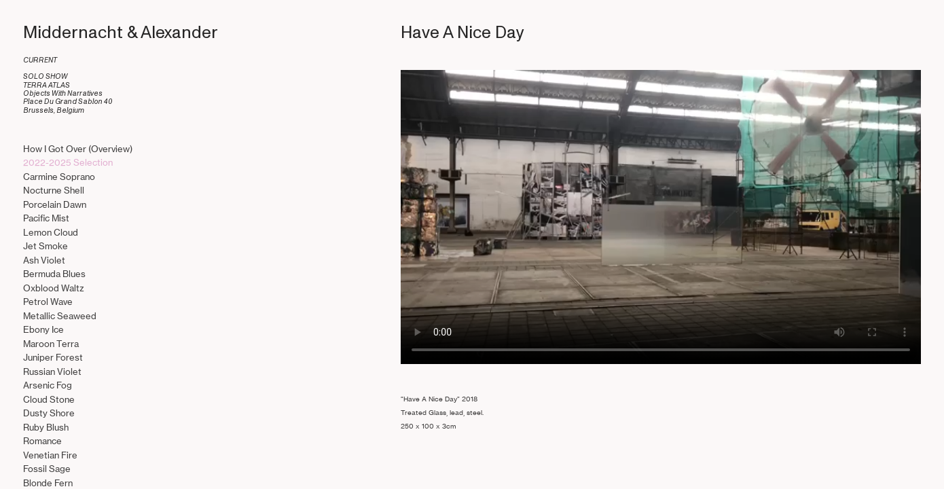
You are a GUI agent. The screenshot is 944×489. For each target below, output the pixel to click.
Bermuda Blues (54, 274)
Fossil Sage (47, 469)
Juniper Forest (53, 357)
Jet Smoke (45, 246)
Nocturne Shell (53, 190)
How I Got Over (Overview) (77, 149)
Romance (42, 441)
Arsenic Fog (47, 385)
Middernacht (73, 32)
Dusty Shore (49, 413)
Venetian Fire (50, 455)
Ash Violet (44, 260)
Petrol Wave (48, 302)
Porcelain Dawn (54, 205)
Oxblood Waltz (53, 288)
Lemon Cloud (50, 233)
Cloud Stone (49, 400)
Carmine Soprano (59, 177)
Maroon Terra (51, 344)
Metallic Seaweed (59, 316)
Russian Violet (52, 372)
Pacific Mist (46, 218)
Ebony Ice (43, 330)
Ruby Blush (46, 427)
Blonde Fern (48, 483)
